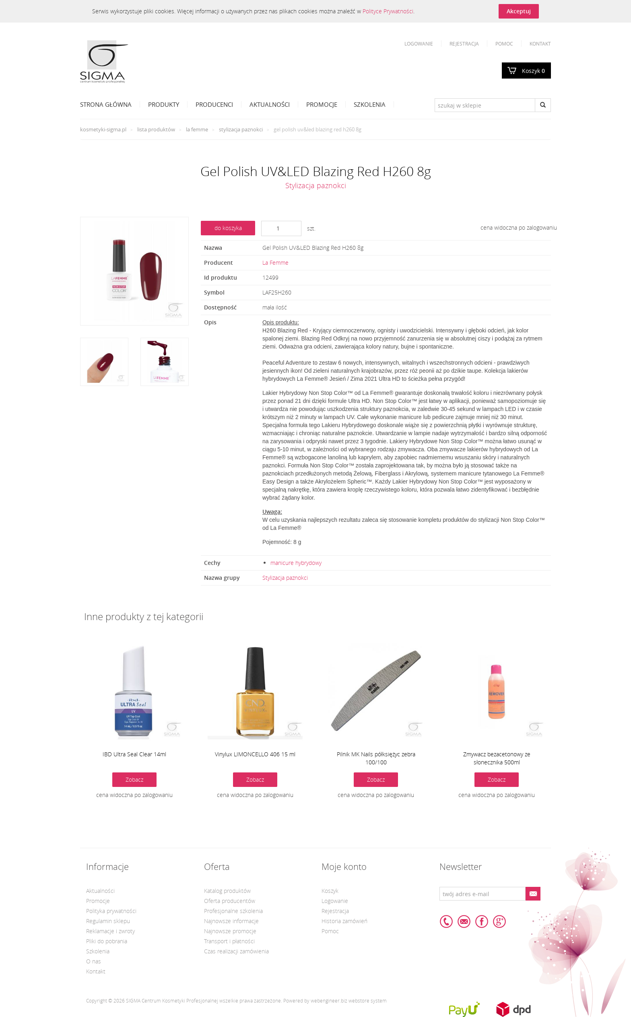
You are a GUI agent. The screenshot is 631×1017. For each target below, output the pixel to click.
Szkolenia (370, 104)
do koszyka (228, 228)
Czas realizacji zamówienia (236, 951)
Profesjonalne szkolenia (233, 911)
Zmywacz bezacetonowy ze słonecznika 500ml (496, 758)
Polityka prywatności (111, 911)
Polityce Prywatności (388, 11)
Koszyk (533, 71)
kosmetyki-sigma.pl (103, 129)
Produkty (163, 104)
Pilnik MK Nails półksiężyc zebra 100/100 (376, 758)
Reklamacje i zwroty (110, 931)
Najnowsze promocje (230, 931)
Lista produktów (156, 129)
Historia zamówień (344, 921)
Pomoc (504, 43)
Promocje (321, 104)
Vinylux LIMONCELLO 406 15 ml (255, 754)
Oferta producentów (229, 901)
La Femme (197, 129)
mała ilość (274, 307)
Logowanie (418, 43)
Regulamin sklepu (108, 921)
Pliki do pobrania (106, 941)
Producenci (214, 104)
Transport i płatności (229, 941)
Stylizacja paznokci (241, 129)
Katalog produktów (227, 891)
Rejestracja (464, 43)
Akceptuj (519, 11)
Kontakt (540, 43)
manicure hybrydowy (296, 563)
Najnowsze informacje (231, 921)
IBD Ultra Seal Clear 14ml (134, 754)
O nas (93, 961)
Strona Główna (106, 104)
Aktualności (270, 104)
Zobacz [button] (134, 779)
